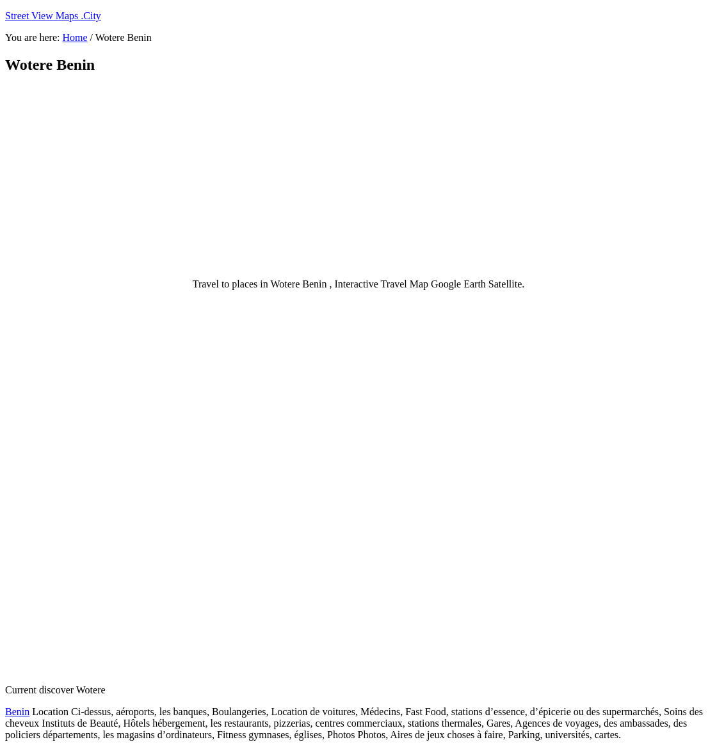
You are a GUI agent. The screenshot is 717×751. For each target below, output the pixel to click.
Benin (17, 711)
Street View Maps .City (53, 15)
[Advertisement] (315, 176)
